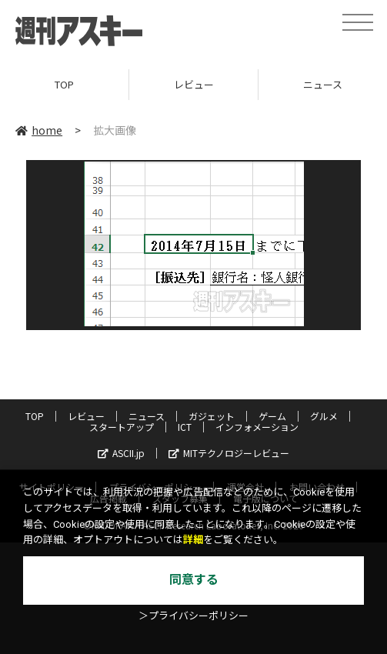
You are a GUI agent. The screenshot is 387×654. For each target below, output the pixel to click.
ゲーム (272, 415)
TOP (64, 84)
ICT (185, 426)
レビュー (194, 84)
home (38, 130)
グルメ (324, 415)
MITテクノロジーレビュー (228, 452)
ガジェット (211, 415)
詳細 (193, 540)
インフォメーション (257, 426)
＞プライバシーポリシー (193, 616)
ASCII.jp (121, 452)
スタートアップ (121, 426)
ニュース (146, 415)
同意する (194, 579)
